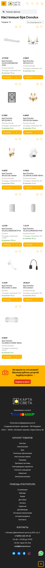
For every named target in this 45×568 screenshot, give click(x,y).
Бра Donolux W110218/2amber (30, 119)
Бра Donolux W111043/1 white (9, 286)
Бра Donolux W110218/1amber (9, 174)
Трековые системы (22, 463)
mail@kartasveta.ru (22, 546)
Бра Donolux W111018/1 (28, 286)
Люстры (22, 443)
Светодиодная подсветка (22, 466)
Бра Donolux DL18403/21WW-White (12, 342)
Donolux (8, 68)
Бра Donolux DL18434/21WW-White (33, 174)
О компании (22, 490)
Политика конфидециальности (22, 423)
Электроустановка (22, 476)
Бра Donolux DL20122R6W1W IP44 (32, 229)
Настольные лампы (22, 456)
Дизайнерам (22, 509)
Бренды (22, 493)
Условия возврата (22, 516)
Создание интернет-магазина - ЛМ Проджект (22, 426)
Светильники (22, 446)
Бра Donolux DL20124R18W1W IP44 (10, 63)
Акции (22, 496)
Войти (27, 3)
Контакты (22, 519)
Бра (22, 450)
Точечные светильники (22, 453)
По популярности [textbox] (34, 22)
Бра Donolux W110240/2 (7, 119)
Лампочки (22, 473)
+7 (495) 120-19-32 (22, 536)
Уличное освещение (22, 470)
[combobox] (35, 22)
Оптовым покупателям (22, 513)
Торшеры (22, 460)
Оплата (22, 503)
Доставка (22, 499)
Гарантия (22, 506)
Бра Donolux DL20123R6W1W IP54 (11, 229)
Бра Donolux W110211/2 (28, 62)
